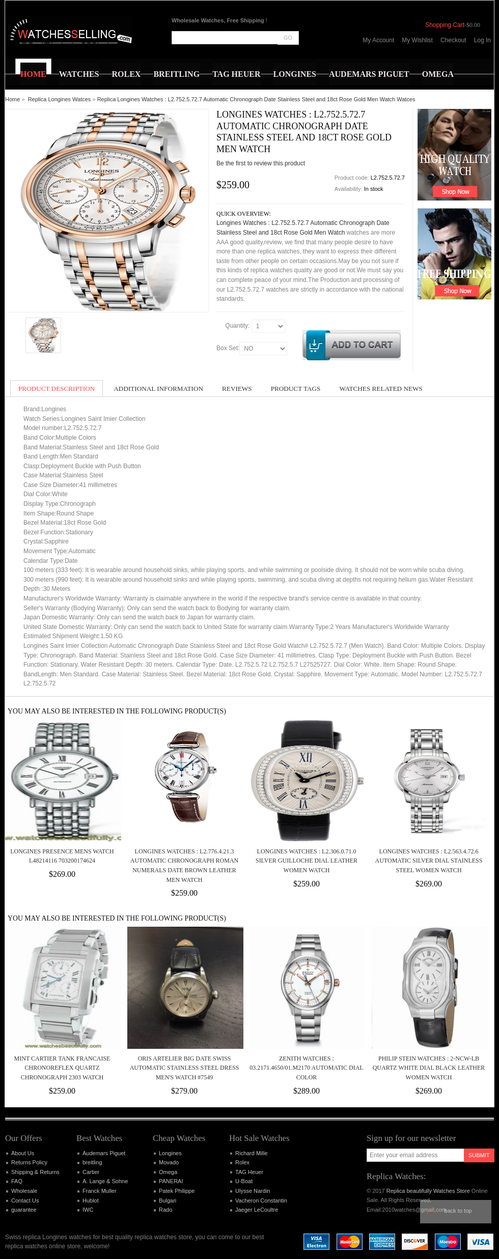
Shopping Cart (444, 24)
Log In (482, 40)
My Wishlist (417, 40)
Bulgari (167, 1200)
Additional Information (158, 388)
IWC (87, 1210)
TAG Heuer (249, 1172)
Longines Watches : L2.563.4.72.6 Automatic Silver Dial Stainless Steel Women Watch (429, 861)
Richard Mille (251, 1153)
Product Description (56, 388)
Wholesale (24, 1191)
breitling (92, 1162)
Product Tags (296, 388)
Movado (169, 1162)
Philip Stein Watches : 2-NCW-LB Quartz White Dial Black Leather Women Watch (429, 1068)
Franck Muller (99, 1191)
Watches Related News (380, 388)
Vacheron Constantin (261, 1200)
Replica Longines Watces (59, 99)
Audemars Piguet (103, 1153)
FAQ (16, 1181)
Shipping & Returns (35, 1172)
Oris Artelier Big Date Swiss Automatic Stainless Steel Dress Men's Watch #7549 (184, 1068)
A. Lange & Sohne (105, 1181)
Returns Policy (29, 1162)
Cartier (90, 1172)
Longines (170, 1153)
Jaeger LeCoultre (256, 1210)
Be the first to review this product (260, 163)
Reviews (237, 388)
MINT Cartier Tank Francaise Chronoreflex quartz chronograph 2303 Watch (62, 1068)
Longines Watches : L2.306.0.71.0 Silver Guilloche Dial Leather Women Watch (306, 861)
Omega (168, 1172)
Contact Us (25, 1200)
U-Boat (244, 1181)
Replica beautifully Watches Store (428, 1191)
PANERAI (171, 1181)
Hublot (90, 1200)
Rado (165, 1210)
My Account (378, 40)
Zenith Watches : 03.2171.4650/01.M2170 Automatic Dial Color (306, 1068)
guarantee (24, 1210)
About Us (22, 1153)
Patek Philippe (177, 1191)
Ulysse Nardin (252, 1191)
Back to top (458, 1211)
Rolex (242, 1162)
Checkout (453, 40)
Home (12, 99)
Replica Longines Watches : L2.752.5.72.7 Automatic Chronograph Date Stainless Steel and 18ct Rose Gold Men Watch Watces (256, 99)
